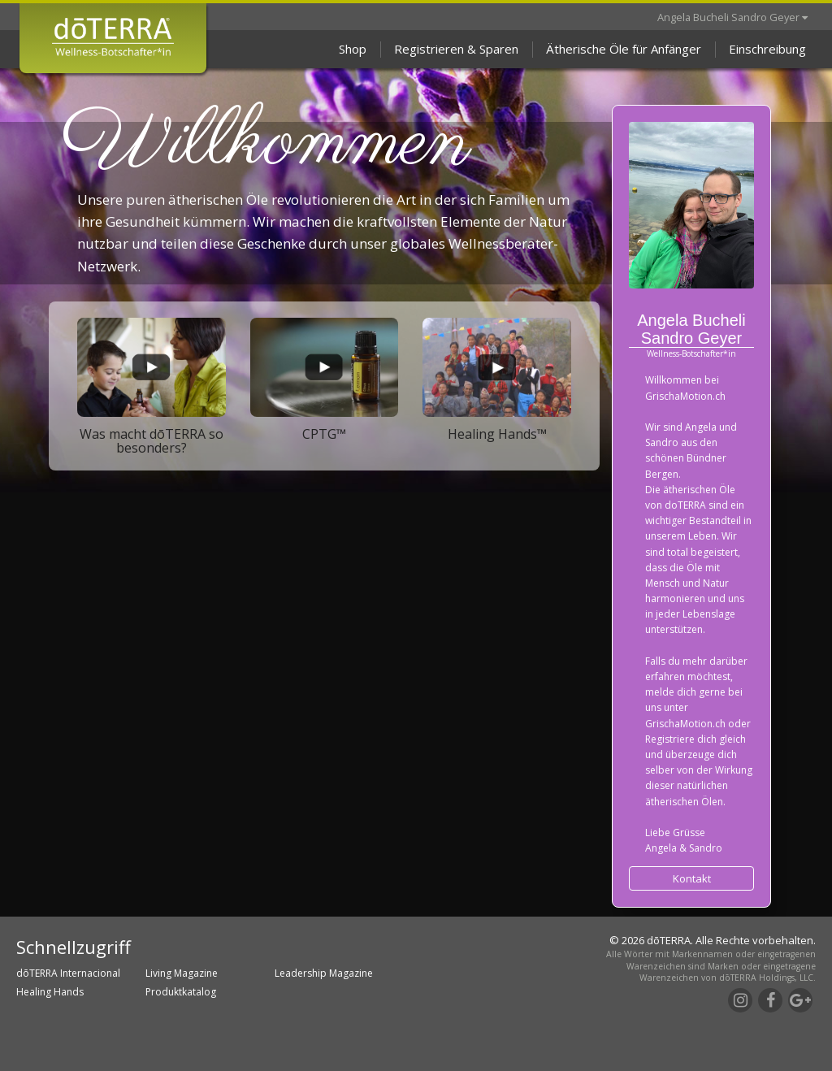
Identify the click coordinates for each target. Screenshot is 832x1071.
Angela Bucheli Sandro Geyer (732, 17)
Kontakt (692, 878)
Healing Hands (50, 992)
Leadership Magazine (324, 973)
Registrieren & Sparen (456, 49)
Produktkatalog (180, 992)
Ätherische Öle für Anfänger (623, 49)
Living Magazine (181, 973)
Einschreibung (767, 49)
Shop (352, 49)
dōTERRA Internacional (68, 973)
